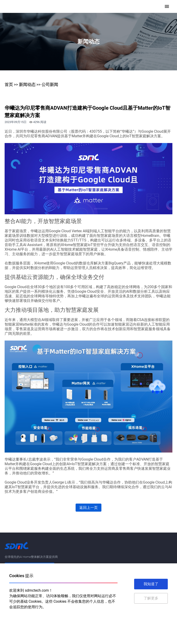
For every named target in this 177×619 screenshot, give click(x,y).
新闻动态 (27, 84)
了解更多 (151, 598)
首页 (9, 84)
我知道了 (151, 584)
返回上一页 (88, 507)
